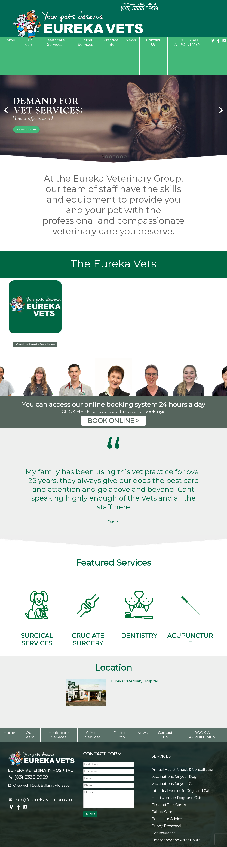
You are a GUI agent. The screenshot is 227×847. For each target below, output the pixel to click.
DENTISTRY (139, 583)
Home (9, 40)
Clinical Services (85, 42)
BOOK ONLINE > (113, 393)
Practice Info (110, 42)
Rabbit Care (162, 785)
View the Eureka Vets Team (35, 317)
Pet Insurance (164, 806)
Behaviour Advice (167, 792)
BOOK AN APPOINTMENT (188, 42)
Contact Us (153, 42)
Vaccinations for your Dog (174, 749)
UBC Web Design (209, 835)
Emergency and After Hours (176, 813)
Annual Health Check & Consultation (183, 742)
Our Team (28, 42)
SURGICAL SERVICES (36, 587)
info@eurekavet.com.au (43, 773)
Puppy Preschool (166, 799)
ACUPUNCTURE (190, 587)
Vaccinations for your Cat (173, 756)
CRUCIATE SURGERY (88, 587)
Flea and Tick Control (170, 778)
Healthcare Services (54, 42)
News (131, 40)
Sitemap (10, 835)
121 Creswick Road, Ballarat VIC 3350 (39, 758)
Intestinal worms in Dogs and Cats (181, 763)
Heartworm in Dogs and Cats (177, 770)
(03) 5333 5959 (139, 8)
